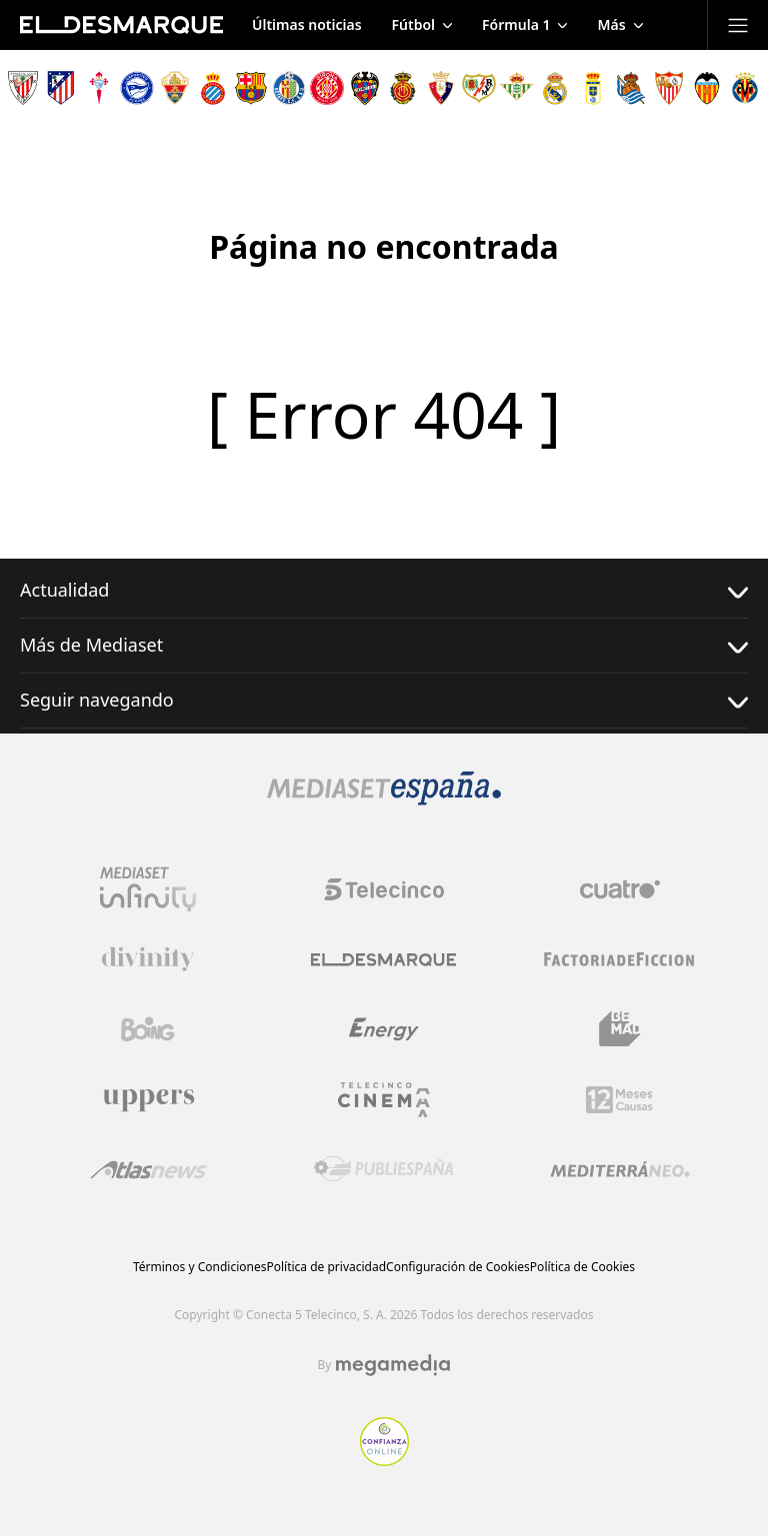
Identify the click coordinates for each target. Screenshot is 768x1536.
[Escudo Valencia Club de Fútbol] (707, 88)
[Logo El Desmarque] (383, 959)
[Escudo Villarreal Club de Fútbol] (745, 88)
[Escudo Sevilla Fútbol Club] (669, 88)
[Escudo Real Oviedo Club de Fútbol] (593, 88)
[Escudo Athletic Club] (23, 88)
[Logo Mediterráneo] (620, 1169)
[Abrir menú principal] (738, 25)
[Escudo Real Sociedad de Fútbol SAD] (631, 88)
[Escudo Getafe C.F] (289, 88)
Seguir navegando (384, 700)
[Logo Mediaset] (384, 799)
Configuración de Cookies (458, 1266)
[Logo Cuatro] (620, 889)
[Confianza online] (384, 1460)
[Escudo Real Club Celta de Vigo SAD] (99, 88)
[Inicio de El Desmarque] (121, 25)
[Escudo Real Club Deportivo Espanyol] (213, 88)
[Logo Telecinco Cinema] (384, 1099)
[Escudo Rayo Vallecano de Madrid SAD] (479, 88)
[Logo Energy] (384, 1029)
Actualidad (384, 590)
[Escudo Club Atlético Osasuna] (441, 88)
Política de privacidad (326, 1266)
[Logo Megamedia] (393, 1365)
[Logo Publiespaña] (384, 1169)
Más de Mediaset (384, 645)
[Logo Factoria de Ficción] (620, 959)
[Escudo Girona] (327, 88)
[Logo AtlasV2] (148, 1169)
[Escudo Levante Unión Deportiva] (365, 88)
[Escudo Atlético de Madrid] (61, 88)
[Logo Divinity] (148, 959)
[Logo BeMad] (620, 1029)
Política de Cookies (582, 1266)
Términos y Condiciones (199, 1266)
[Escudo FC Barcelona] (251, 88)
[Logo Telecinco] (384, 889)
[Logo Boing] (148, 1029)
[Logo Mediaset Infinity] (148, 889)
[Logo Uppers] (148, 1099)
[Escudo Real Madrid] (555, 88)
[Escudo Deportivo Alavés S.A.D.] (137, 88)
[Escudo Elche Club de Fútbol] (175, 88)
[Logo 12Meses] (619, 1099)
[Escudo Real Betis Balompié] (517, 88)
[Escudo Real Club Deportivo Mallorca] (403, 88)
